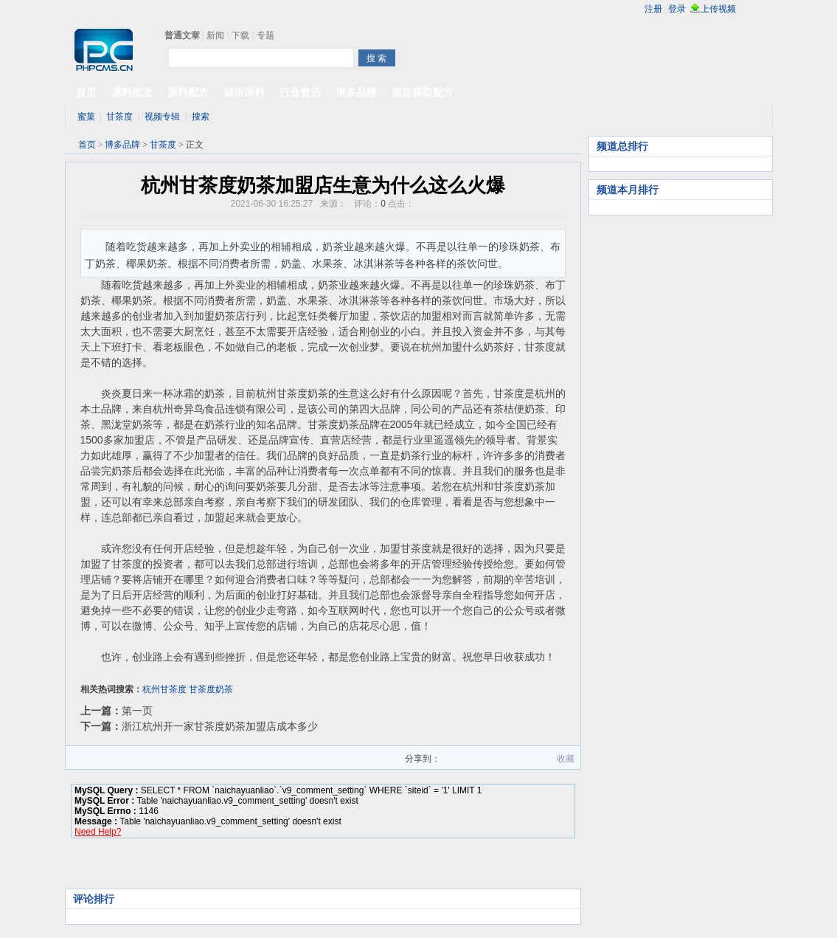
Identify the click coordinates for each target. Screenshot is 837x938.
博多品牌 (122, 144)
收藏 (565, 758)
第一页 (137, 711)
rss (761, 9)
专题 (265, 35)
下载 (240, 35)
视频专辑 (162, 116)
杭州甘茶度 (164, 689)
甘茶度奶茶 (211, 689)
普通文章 (182, 35)
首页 (87, 144)
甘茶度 (119, 116)
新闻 (215, 35)
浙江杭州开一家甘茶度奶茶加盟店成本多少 (220, 726)
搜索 (200, 116)
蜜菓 (86, 116)
